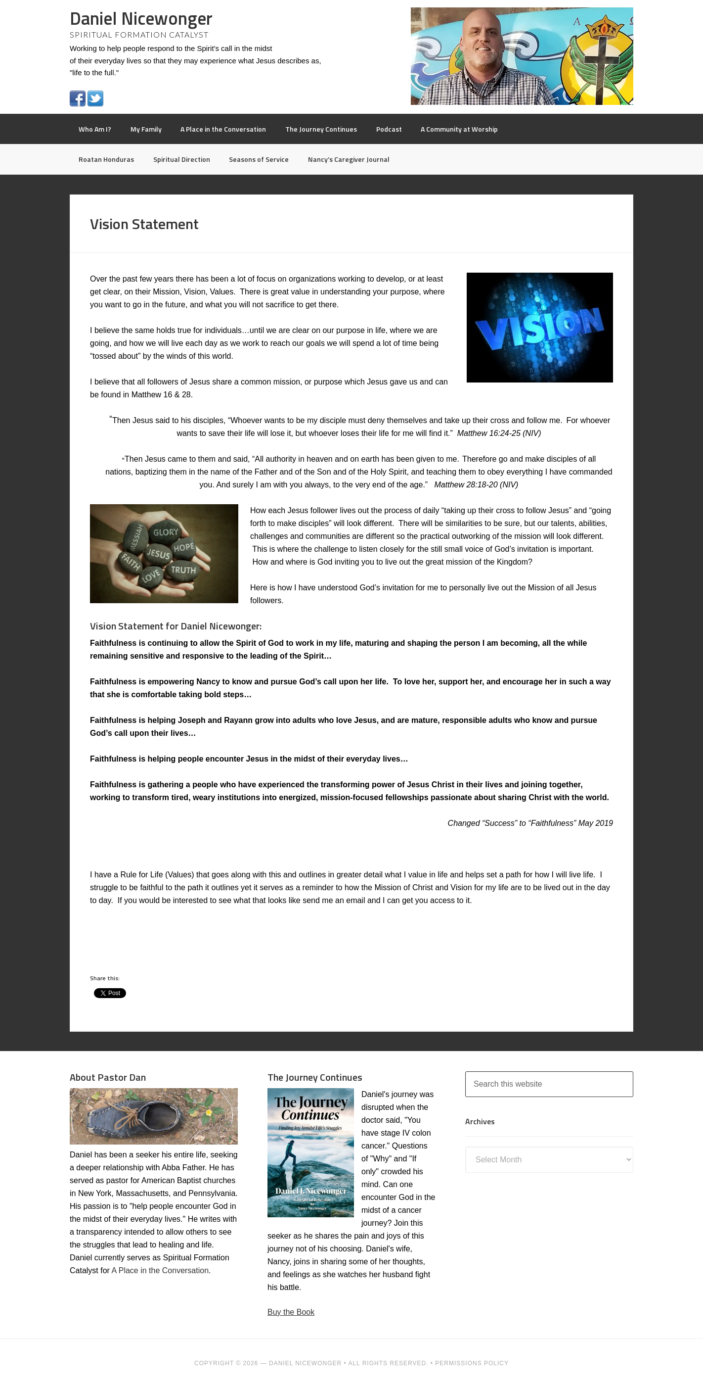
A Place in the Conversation (160, 1270)
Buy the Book (290, 1312)
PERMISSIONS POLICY (472, 1363)
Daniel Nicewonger (141, 18)
